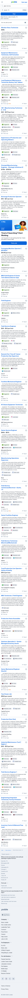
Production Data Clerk (8, 719)
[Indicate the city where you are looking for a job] (14, 10)
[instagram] (6, 978)
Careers (3, 934)
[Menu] (2, 2)
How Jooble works (6, 925)
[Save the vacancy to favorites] (26, 27)
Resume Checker (5, 973)
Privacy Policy (4, 989)
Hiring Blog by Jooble (6, 952)
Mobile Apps (4, 968)
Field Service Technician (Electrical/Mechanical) (9, 542)
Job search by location (6, 887)
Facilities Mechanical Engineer (11, 381)
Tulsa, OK (3, 875)
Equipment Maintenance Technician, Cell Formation (10, 54)
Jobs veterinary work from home (8, 901)
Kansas (3, 865)
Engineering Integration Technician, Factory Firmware (11, 798)
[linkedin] (13, 978)
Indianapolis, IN (4, 867)
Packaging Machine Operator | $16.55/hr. (11, 249)
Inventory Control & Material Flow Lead (12, 826)
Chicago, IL (3, 869)
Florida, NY (3, 879)
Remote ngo (4, 903)
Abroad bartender (5, 899)
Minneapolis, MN (5, 863)
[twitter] (9, 978)
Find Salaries (4, 966)
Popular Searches (5, 959)
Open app (24, 2)
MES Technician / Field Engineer (11, 595)
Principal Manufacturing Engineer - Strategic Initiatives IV (12, 166)
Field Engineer (6, 300)
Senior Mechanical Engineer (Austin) (10, 670)
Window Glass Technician (9, 27)
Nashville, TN (4, 861)
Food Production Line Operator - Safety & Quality (11, 569)
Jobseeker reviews (6, 964)
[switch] (25, 22)
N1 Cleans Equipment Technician (12, 404)
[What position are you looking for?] (14, 6)
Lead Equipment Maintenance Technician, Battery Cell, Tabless (11, 81)
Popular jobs (4, 885)
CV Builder (4, 971)
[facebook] (2, 978)
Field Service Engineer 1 (9, 772)
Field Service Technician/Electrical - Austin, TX (11, 487)
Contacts (3, 929)
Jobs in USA (4, 939)
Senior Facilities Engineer (9, 515)
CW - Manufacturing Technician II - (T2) (11, 109)
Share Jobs (4, 948)
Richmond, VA (4, 877)
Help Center (4, 936)
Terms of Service (5, 986)
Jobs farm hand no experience (8, 897)
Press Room (4, 932)
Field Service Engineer (8, 326)
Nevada (3, 873)
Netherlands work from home (8, 895)
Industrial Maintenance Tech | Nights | (11, 743)
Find (14, 14)
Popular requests (7, 854)
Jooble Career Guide (6, 961)
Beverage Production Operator (11, 196)
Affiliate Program (5, 950)
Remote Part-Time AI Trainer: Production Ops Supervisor (11, 355)
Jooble (11, 994)
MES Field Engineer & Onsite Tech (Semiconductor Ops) (10, 276)
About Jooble (4, 922)
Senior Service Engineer (9, 430)
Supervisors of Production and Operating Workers (11, 138)
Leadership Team (5, 927)
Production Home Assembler (10, 618)
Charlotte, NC (4, 871)
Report (24, 48)
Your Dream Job (6, 694)
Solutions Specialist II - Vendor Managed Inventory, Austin (11, 642)
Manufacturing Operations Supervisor (10, 459)
